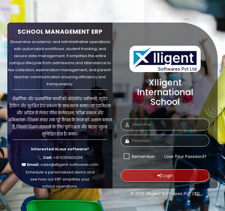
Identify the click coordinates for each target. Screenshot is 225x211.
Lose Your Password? (185, 156)
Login (165, 175)
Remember (139, 156)
